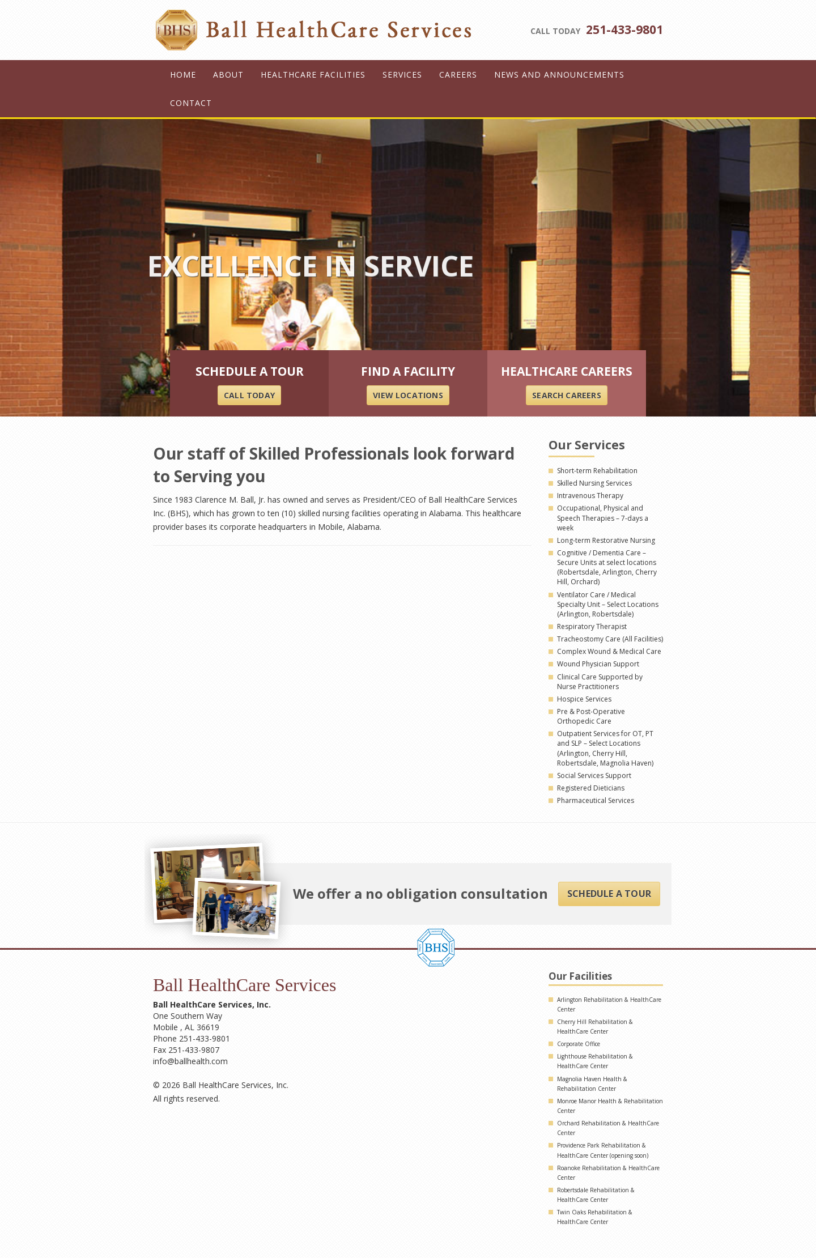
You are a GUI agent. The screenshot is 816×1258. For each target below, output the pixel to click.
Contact (191, 102)
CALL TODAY (249, 395)
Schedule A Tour (609, 893)
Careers (458, 74)
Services (402, 74)
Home (183, 74)
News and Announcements (559, 74)
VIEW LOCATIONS (408, 395)
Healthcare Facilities (313, 74)
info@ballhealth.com (190, 1061)
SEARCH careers (566, 395)
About (228, 74)
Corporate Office (578, 1044)
